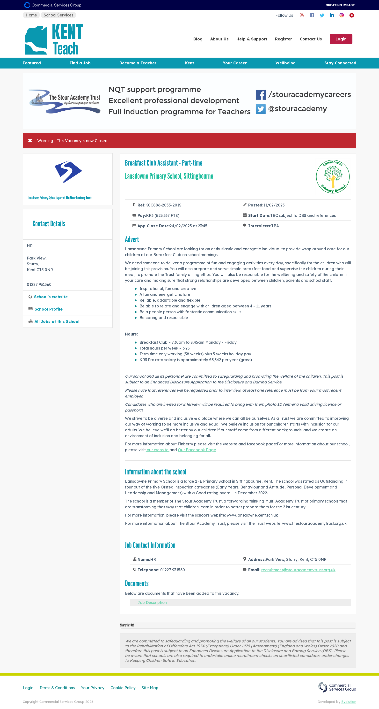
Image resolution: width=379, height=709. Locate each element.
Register (283, 39)
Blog (198, 39)
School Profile (49, 309)
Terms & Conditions (57, 687)
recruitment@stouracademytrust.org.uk (298, 569)
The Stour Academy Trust (78, 198)
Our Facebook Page (197, 449)
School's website (51, 296)
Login (341, 39)
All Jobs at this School (57, 321)
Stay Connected (340, 63)
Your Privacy (92, 687)
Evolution (348, 702)
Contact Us (311, 39)
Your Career (235, 63)
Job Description (152, 602)
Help (251, 39)
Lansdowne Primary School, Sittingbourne (169, 176)
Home (31, 15)
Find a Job (80, 63)
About (219, 39)
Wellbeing (286, 63)
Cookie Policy (123, 687)
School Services (58, 15)
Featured (32, 63)
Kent (189, 63)
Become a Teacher (137, 63)
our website (157, 449)
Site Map (150, 687)
